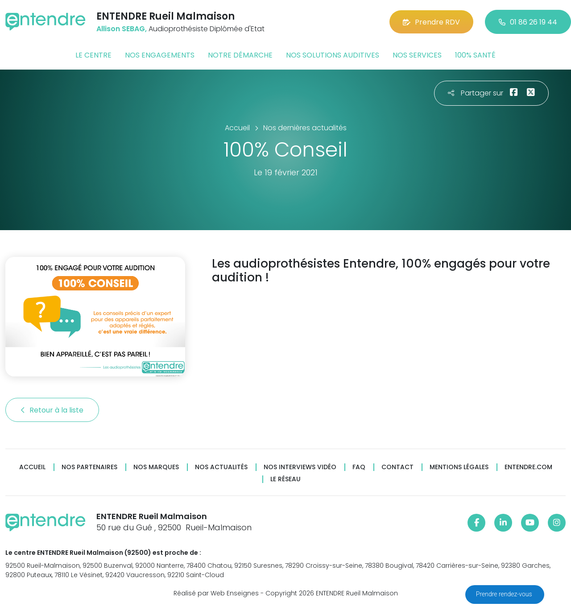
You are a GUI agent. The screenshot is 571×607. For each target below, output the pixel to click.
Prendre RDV (431, 22)
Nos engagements (159, 55)
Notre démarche (240, 55)
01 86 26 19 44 (528, 22)
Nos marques (156, 467)
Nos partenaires (89, 467)
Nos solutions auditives (332, 55)
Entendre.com (528, 467)
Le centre (93, 55)
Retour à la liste (52, 410)
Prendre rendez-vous (505, 594)
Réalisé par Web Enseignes (216, 593)
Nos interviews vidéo (300, 467)
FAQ (358, 467)
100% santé (475, 55)
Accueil (32, 467)
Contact (397, 467)
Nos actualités (221, 467)
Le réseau (285, 479)
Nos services (417, 55)
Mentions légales (459, 467)
